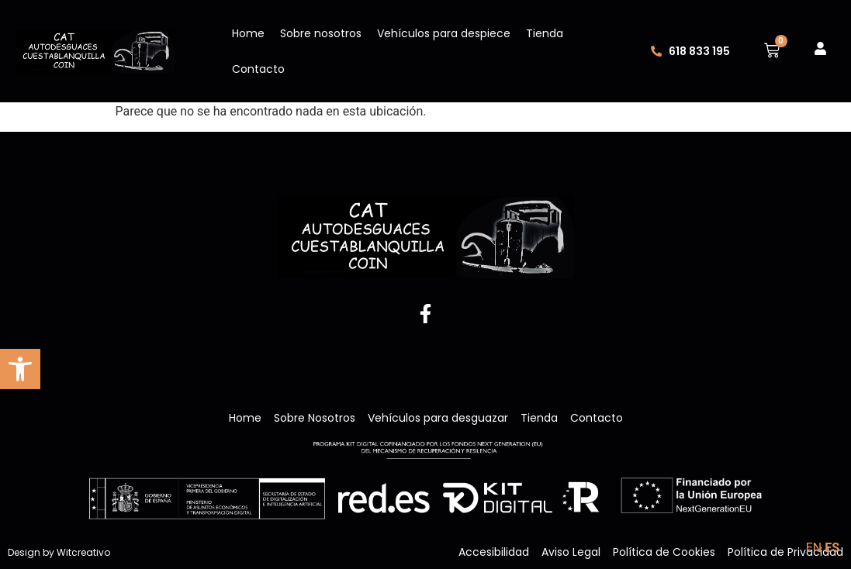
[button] (20, 369)
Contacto (258, 69)
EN (814, 547)
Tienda (544, 33)
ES (832, 547)
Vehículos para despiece (443, 33)
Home (248, 33)
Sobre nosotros (321, 33)
